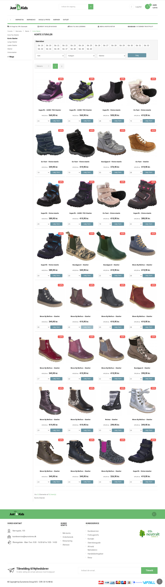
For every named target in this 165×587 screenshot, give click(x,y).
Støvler (9, 49)
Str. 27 (105, 45)
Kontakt (88, 539)
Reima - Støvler (111, 419)
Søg (90, 6)
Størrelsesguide (88, 543)
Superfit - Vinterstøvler (142, 471)
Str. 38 (73, 49)
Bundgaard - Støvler (81, 265)
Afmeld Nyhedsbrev (88, 548)
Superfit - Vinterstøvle (111, 110)
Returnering (67, 541)
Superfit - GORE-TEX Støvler (50, 110)
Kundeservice (88, 531)
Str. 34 (48, 49)
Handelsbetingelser (88, 554)
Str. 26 (97, 45)
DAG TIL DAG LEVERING (76, 26)
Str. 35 (56, 49)
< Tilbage (10, 57)
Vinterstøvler (12, 52)
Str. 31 (138, 45)
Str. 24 (81, 45)
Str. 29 (122, 45)
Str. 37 (64, 49)
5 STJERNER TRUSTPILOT (140, 26)
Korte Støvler (12, 38)
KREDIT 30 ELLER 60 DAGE (47, 26)
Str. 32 (146, 45)
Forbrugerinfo (88, 535)
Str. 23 (73, 45)
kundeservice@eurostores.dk (24, 536)
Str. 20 (48, 45)
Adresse (66, 545)
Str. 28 (113, 45)
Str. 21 (56, 45)
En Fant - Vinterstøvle (142, 110)
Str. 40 (89, 49)
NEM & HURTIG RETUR (106, 26)
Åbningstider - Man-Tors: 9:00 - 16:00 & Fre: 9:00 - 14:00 (35, 542)
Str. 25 (89, 45)
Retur (88, 558)
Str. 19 (40, 45)
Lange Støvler (12, 42)
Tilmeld (149, 570)
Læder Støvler (12, 45)
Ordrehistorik (67, 537)
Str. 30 (130, 45)
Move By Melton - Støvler (142, 265)
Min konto (67, 533)
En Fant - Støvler (142, 162)
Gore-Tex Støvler (13, 35)
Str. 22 (64, 45)
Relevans (40, 66)
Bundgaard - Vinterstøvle (111, 162)
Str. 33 (40, 49)
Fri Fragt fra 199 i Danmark (17, 26)
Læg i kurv (56, 121)
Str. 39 (81, 49)
